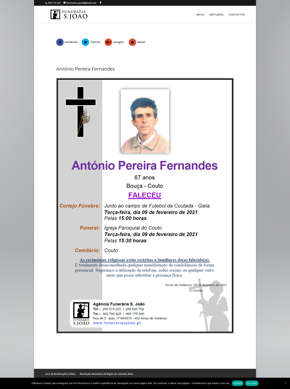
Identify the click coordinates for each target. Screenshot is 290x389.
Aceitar (238, 383)
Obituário (216, 14)
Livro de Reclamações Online (60, 373)
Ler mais (252, 383)
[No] (285, 383)
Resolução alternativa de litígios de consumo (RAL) (106, 373)
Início (200, 14)
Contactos (236, 14)
